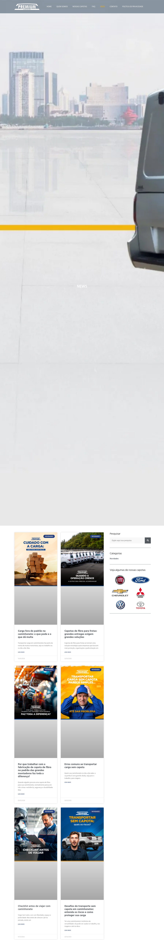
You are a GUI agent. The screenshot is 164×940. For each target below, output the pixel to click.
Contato (113, 6)
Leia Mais (21, 652)
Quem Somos (62, 6)
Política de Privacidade (132, 6)
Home (49, 6)
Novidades (114, 558)
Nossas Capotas (80, 6)
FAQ (93, 6)
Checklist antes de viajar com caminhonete (34, 907)
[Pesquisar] (148, 540)
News (102, 6)
